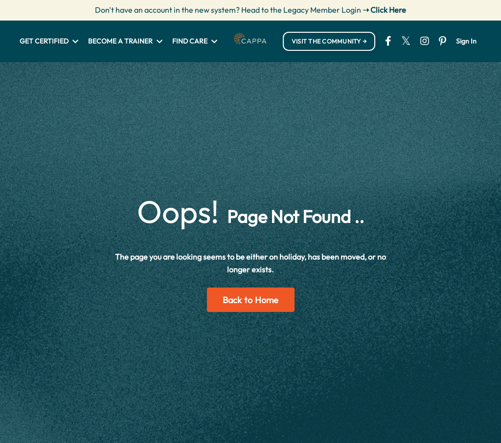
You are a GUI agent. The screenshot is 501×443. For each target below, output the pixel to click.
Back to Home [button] (251, 300)
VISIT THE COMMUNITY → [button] (329, 41)
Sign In (466, 41)
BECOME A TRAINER (125, 41)
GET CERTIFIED (49, 41)
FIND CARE (194, 41)
